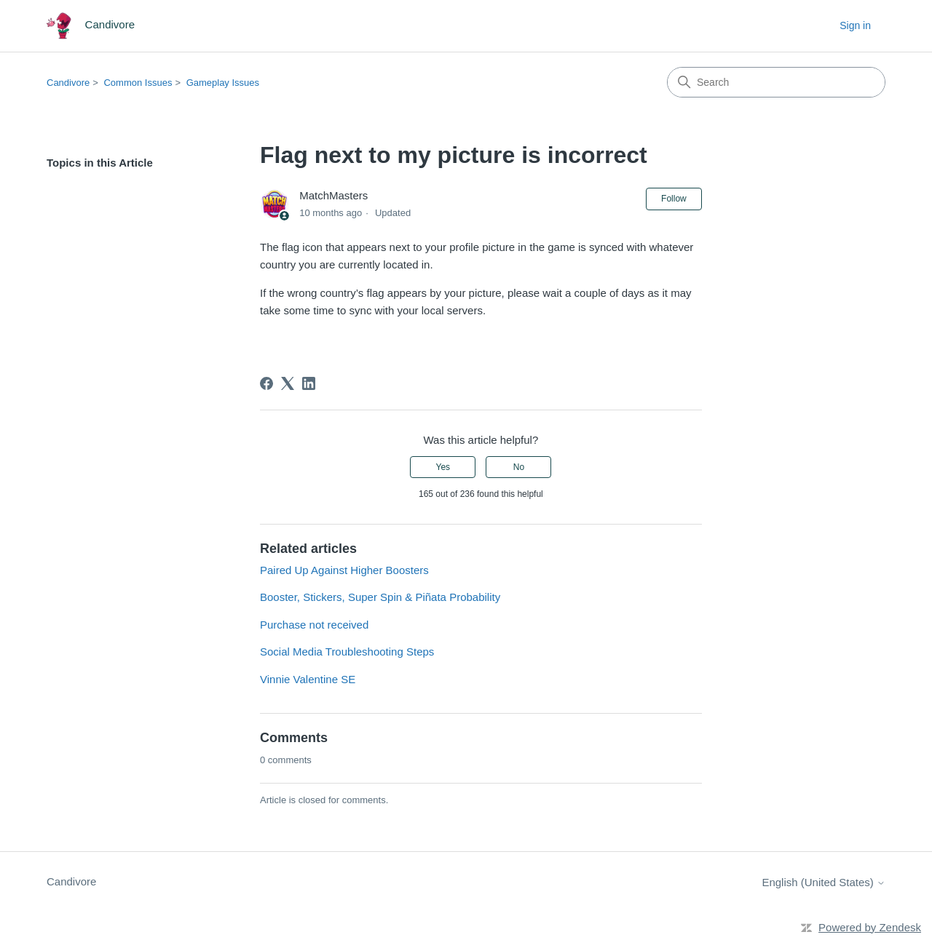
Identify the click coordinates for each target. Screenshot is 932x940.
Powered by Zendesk (869, 927)
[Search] (776, 82)
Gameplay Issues (222, 82)
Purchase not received (314, 624)
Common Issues (137, 82)
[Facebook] (266, 383)
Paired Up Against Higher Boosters (344, 570)
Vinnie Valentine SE (307, 679)
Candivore (68, 82)
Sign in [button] (855, 25)
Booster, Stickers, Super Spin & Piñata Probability (380, 597)
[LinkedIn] (308, 383)
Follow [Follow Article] (674, 199)
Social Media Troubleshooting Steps (347, 651)
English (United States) (823, 882)
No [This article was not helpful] (518, 467)
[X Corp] (287, 383)
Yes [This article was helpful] (442, 467)
